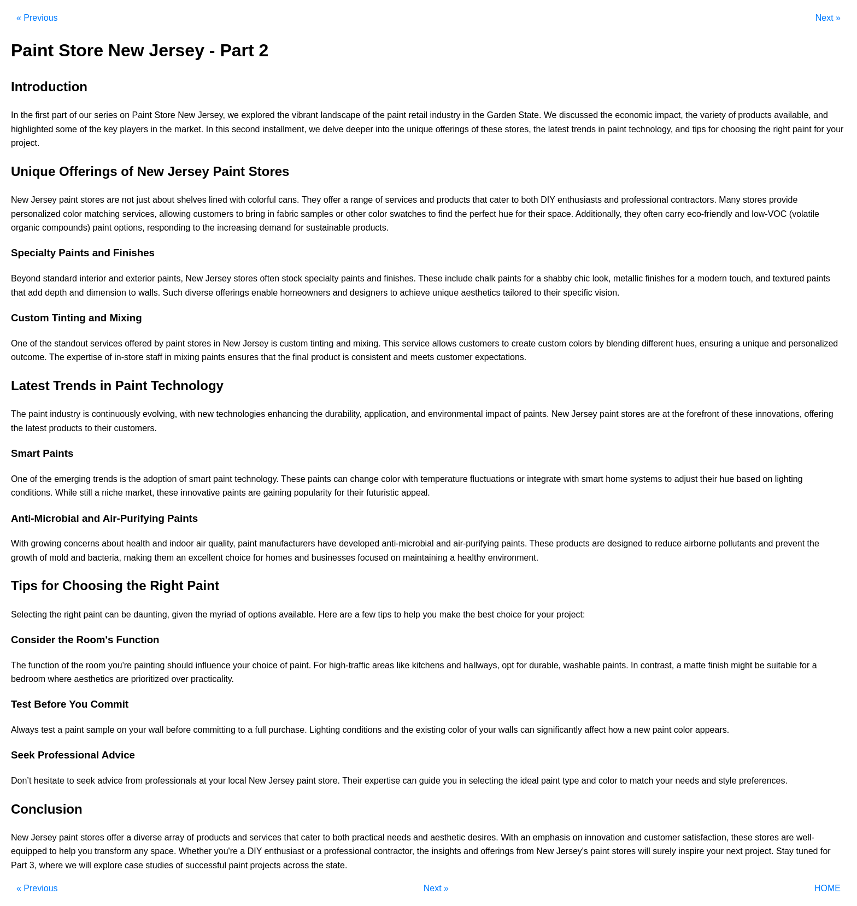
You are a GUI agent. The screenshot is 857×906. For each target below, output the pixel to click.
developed (359, 543)
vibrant (305, 115)
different (657, 343)
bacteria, (104, 557)
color (72, 214)
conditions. (32, 492)
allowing (175, 214)
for (713, 129)
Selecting (29, 614)
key (111, 129)
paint (396, 115)
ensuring (716, 343)
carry (675, 214)
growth (24, 557)
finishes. (400, 278)
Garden (501, 115)
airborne (700, 543)
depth (56, 292)
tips (699, 129)
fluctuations (492, 479)
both (529, 199)
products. (371, 227)
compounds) (66, 227)
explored (257, 115)
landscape (340, 115)
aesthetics (481, 292)
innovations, (778, 414)
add (35, 292)
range (361, 199)
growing (46, 543)
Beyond (25, 278)
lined (218, 199)
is (274, 343)
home (616, 479)
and (820, 115)
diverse (199, 292)
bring (256, 214)
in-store (128, 357)
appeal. (415, 492)
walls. (149, 292)
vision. (607, 292)
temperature (443, 479)
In (14, 115)
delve (332, 129)
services (401, 199)
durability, (343, 414)
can (340, 479)
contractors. (694, 199)
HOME (827, 888)
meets (422, 357)
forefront (702, 414)
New (186, 115)
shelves (191, 199)
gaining (277, 492)
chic (582, 278)
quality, (222, 543)
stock (291, 278)
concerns (81, 543)
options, (129, 227)
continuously (116, 414)
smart (200, 479)
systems (646, 479)
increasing (237, 227)
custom (294, 343)
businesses (333, 557)
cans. (288, 199)
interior (92, 278)
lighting (789, 479)
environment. (513, 557)
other (356, 214)
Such (173, 292)
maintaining (425, 557)
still (85, 492)
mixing (186, 357)
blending (622, 343)
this (223, 129)
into (382, 129)
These (430, 278)
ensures (243, 357)
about (163, 199)
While (66, 492)
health (138, 543)
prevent (790, 543)
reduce (668, 543)
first (43, 115)
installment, (284, 129)
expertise (84, 357)
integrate (544, 479)
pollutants (737, 543)
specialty (321, 278)
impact (498, 414)
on (125, 115)
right (781, 129)
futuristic (382, 492)
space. (560, 214)
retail (417, 115)
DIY (548, 199)
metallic (628, 278)
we (232, 115)
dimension (106, 292)
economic (633, 115)
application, (386, 414)
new (206, 414)
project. (25, 143)
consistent (371, 357)
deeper (359, 129)
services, (139, 214)
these (491, 129)
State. (530, 115)
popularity (313, 492)
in (466, 115)
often (653, 214)
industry (445, 115)
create (524, 343)
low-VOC (769, 214)
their (536, 214)
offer (332, 199)
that (480, 199)
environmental (455, 414)
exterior (140, 278)
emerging (72, 479)
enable (264, 292)
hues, (686, 343)
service (416, 343)
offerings (452, 129)
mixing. (367, 343)
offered (138, 343)
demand (275, 227)
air (201, 543)
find (445, 214)
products (754, 115)
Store (164, 115)
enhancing (288, 414)
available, (792, 115)
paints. (536, 414)
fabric (287, 214)
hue (505, 214)
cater (499, 199)
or (339, 214)
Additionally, (599, 214)
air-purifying (476, 543)
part (59, 115)
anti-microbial (407, 543)
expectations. (500, 357)
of (73, 115)
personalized (36, 214)
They (311, 199)
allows (444, 343)
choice (237, 557)
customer (455, 357)
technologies (240, 414)
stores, (518, 129)
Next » (828, 17)
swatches (408, 214)
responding (168, 227)
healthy (471, 557)
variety (713, 115)
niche (112, 492)
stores (92, 199)
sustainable (328, 227)
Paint (142, 115)
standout (70, 343)
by (158, 343)
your (834, 129)
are (113, 199)
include (459, 278)
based (749, 479)
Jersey (43, 199)
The (56, 357)
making (138, 557)
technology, (651, 129)
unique (420, 129)
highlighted (32, 129)
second (246, 129)
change (364, 479)
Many (729, 199)
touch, (741, 278)
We (550, 115)
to (515, 199)
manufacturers (287, 543)
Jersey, (211, 115)
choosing (738, 129)
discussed (578, 115)
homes (279, 557)
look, (601, 278)
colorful (262, 199)
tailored (517, 292)
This (391, 343)
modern (712, 278)
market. (188, 129)
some (66, 129)
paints (353, 278)
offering (819, 414)
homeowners (305, 292)
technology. (256, 479)
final (300, 357)
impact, (669, 115)
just (143, 199)
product (325, 357)
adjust (686, 479)
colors (580, 343)
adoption (160, 479)
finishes (660, 278)
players (134, 129)
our (85, 115)
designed (625, 543)
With (19, 543)
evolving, (160, 414)
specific (577, 292)
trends (583, 129)
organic (25, 227)
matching (102, 214)
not (128, 199)
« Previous (37, 17)
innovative (200, 492)
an (181, 557)
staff (154, 357)
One (19, 343)
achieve (415, 292)
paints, (170, 278)
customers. (135, 428)
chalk (485, 278)
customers (213, 214)
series (106, 115)
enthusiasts (579, 199)
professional (644, 199)
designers (369, 292)
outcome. (29, 357)
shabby (558, 278)
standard (60, 278)
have (327, 543)
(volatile (804, 214)
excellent (206, 557)
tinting (322, 343)
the (27, 115)
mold (58, 557)
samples (317, 214)
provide (783, 199)
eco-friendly (709, 214)
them (164, 557)
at (666, 414)
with (237, 199)
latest (558, 129)
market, (139, 492)
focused (372, 557)
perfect (482, 214)
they (632, 214)
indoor (181, 543)
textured (789, 278)
